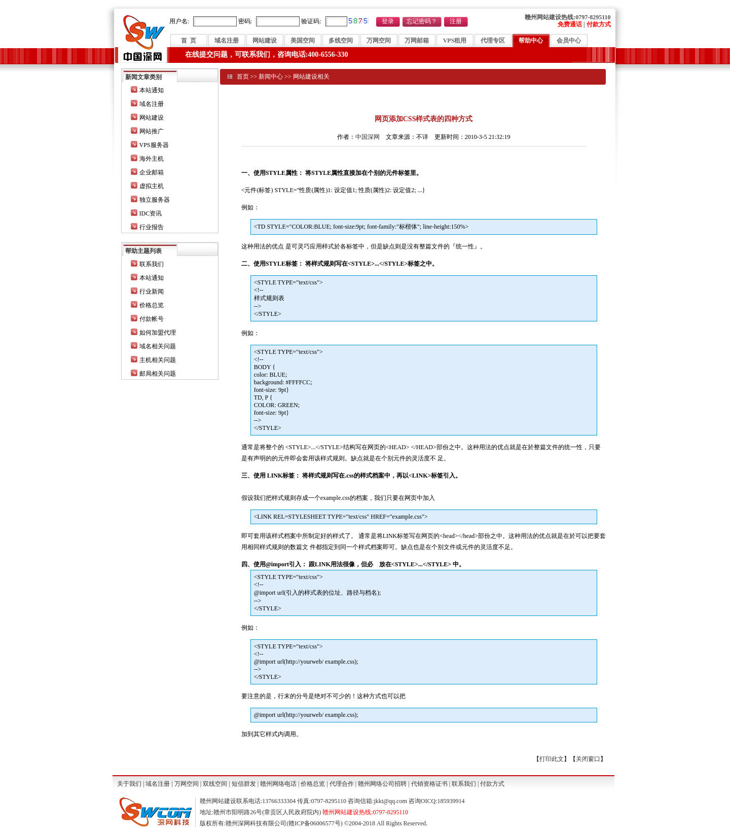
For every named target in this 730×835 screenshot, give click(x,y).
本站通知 (151, 90)
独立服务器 (154, 199)
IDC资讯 (150, 213)
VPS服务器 (154, 145)
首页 (243, 76)
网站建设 (264, 40)
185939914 (450, 801)
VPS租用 (455, 40)
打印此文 (551, 759)
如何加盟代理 (157, 332)
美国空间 (302, 40)
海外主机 (151, 158)
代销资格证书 (429, 783)
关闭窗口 (588, 759)
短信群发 (244, 783)
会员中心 (569, 40)
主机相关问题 (157, 360)
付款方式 (492, 783)
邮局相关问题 (157, 373)
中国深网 (367, 136)
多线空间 (340, 40)
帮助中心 (531, 40)
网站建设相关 (311, 76)
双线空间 (215, 783)
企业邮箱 (151, 172)
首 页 (188, 40)
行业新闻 (151, 291)
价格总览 (151, 305)
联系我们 (151, 264)
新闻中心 (271, 76)
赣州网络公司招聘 (382, 783)
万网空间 (379, 40)
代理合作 (342, 783)
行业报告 (151, 227)
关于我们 (129, 783)
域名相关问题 (157, 346)
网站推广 (151, 131)
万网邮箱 (417, 40)
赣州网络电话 (278, 783)
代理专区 (493, 40)
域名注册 (226, 40)
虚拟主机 (151, 186)
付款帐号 (151, 318)
